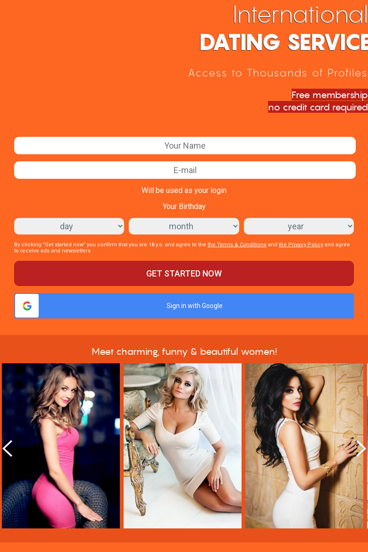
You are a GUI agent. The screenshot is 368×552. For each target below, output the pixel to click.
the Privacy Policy (301, 245)
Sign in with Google (119, 306)
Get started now (184, 273)
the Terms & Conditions (237, 245)
